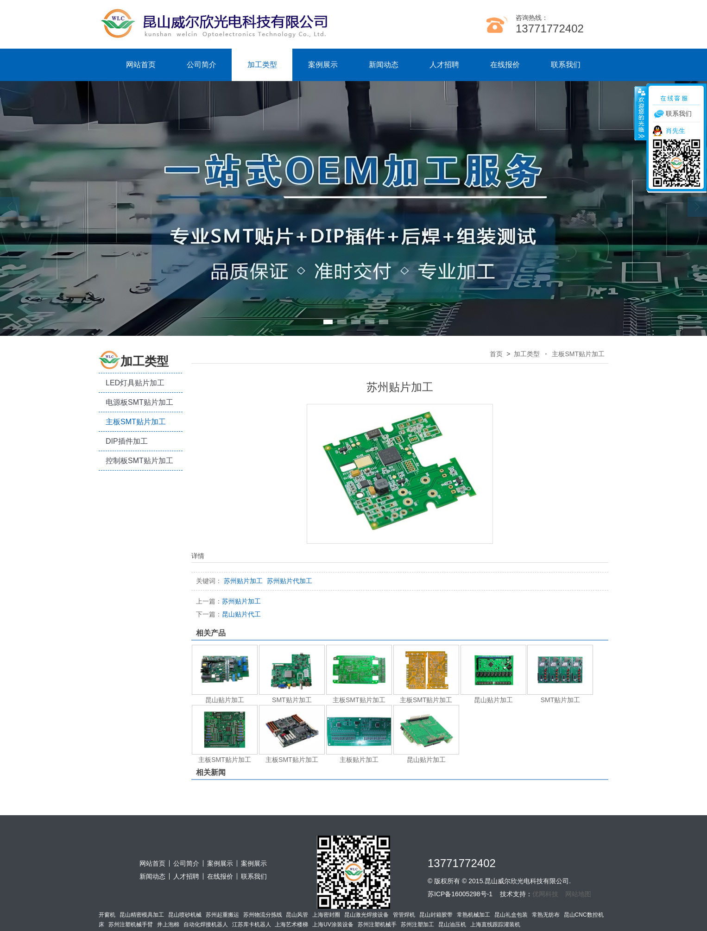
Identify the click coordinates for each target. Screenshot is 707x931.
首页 (496, 354)
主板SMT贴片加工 (136, 422)
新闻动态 (383, 65)
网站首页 (141, 65)
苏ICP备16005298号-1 (460, 894)
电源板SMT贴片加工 (139, 402)
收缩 (640, 113)
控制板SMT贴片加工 (139, 461)
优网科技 (545, 894)
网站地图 (578, 894)
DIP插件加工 (127, 441)
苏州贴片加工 (228, 601)
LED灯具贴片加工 (135, 383)
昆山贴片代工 (228, 614)
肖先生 (675, 130)
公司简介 (201, 65)
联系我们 (566, 65)
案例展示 (323, 65)
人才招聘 (444, 65)
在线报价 (505, 65)
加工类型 (262, 65)
